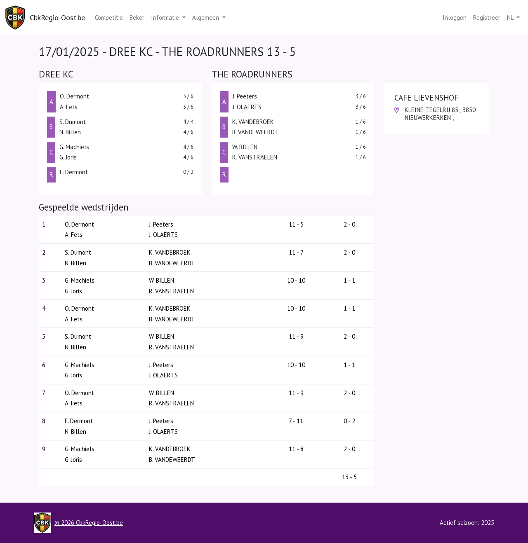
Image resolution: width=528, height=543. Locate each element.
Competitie (109, 17)
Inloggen (455, 17)
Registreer (486, 17)
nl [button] (511, 17)
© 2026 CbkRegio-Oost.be (88, 523)
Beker (137, 17)
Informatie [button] (166, 17)
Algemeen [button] (206, 17)
